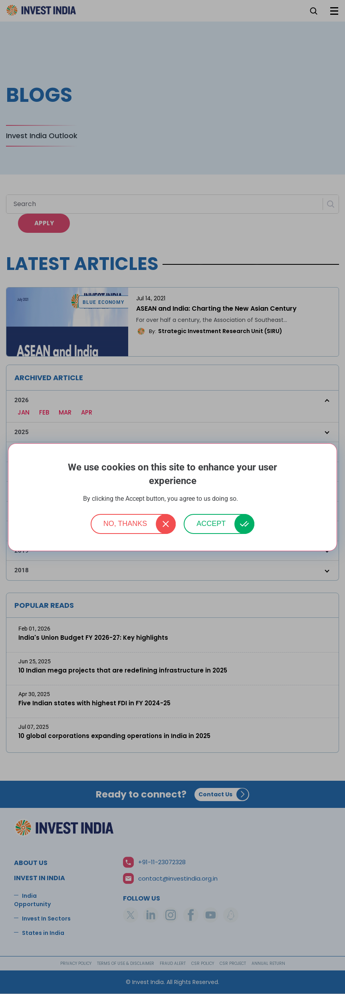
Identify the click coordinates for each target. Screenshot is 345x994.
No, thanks (125, 524)
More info (251, 499)
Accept (211, 524)
